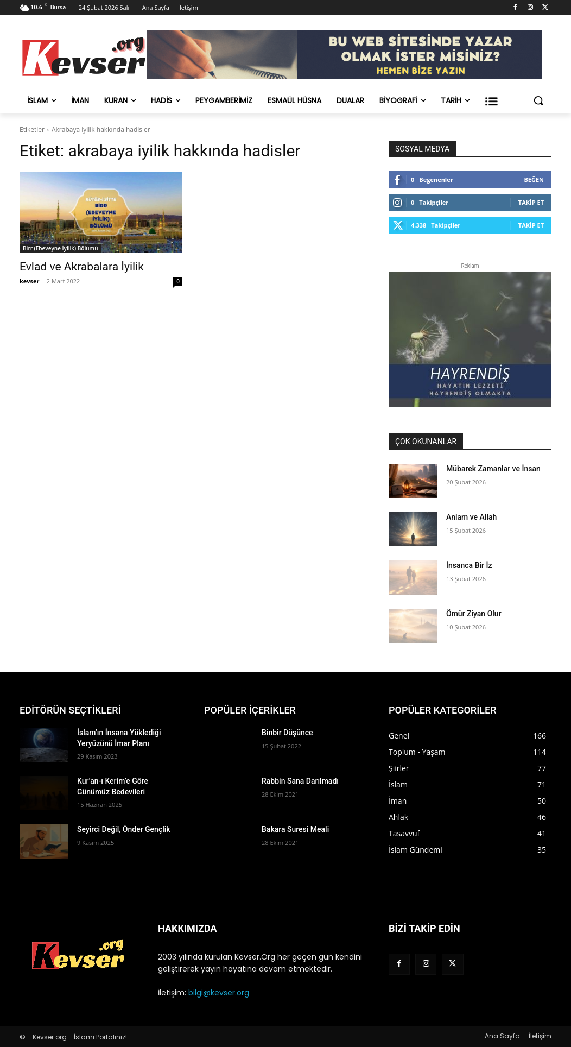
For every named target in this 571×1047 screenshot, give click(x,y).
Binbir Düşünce (287, 732)
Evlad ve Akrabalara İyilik (82, 266)
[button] (538, 100)
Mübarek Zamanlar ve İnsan (493, 468)
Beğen (534, 179)
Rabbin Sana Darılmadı (300, 781)
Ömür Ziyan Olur (474, 613)
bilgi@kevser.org (218, 992)
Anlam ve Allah (471, 517)
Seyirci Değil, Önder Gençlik (123, 829)
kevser (30, 281)
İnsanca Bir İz (469, 565)
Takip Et (531, 202)
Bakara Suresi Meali (295, 829)
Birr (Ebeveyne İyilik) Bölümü (60, 248)
